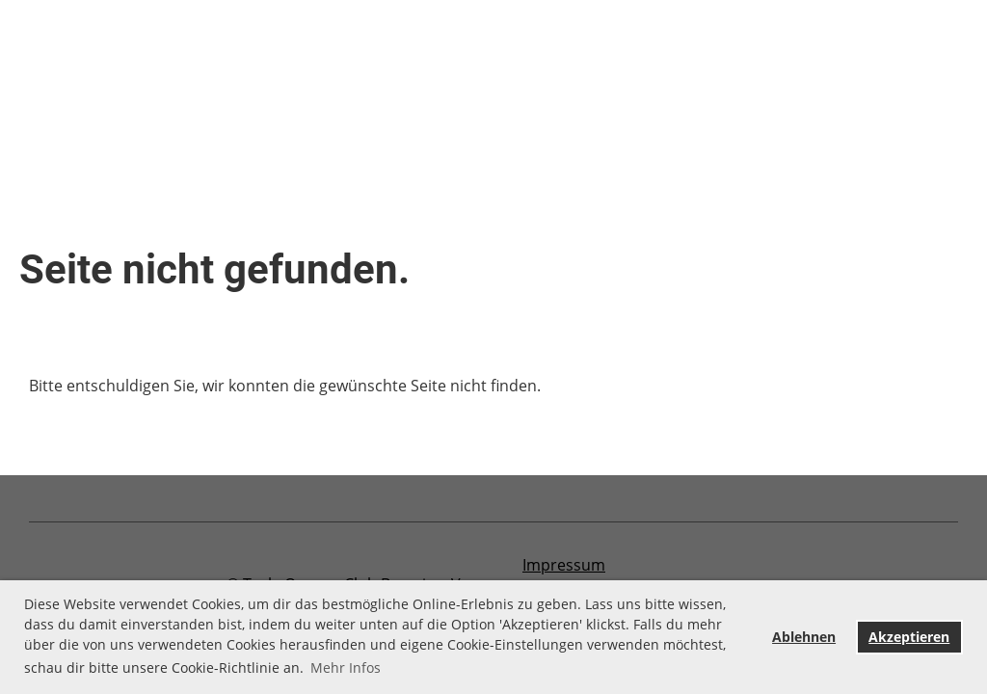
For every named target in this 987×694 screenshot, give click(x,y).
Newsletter (771, 57)
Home (37, 57)
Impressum (563, 564)
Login (899, 84)
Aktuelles (128, 57)
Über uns (49, 102)
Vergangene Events (271, 57)
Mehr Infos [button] (345, 667)
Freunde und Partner (457, 57)
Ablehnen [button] (804, 636)
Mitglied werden (633, 57)
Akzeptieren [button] (908, 636)
